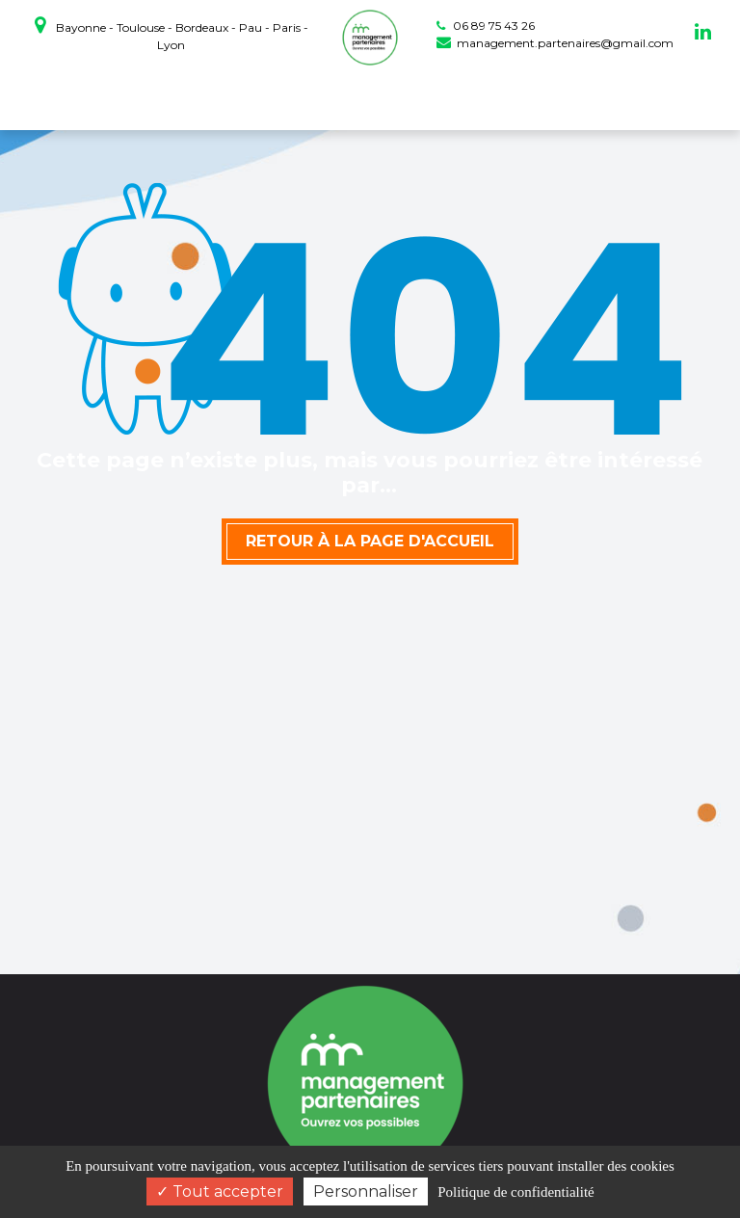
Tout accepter (219, 1191)
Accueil (107, 98)
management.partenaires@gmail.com (555, 43)
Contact (629, 98)
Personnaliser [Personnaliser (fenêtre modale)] (365, 1191)
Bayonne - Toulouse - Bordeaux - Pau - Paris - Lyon (171, 33)
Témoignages (466, 98)
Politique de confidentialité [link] (515, 1192)
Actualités (557, 98)
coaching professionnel (230, 98)
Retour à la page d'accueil (370, 541)
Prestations (368, 98)
